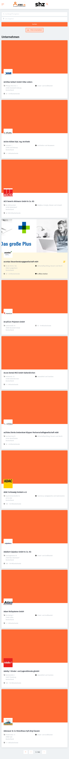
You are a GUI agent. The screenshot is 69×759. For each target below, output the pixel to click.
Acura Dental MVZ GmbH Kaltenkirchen (19, 373)
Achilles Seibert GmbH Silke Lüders (18, 82)
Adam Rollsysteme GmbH (14, 611)
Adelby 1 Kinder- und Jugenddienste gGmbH (21, 671)
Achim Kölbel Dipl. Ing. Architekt (17, 142)
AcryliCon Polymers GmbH (14, 322)
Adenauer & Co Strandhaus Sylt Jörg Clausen (22, 731)
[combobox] (34, 14)
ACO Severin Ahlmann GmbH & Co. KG (19, 201)
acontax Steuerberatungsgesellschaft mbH (21, 262)
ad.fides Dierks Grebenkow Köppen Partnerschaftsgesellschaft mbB (31, 432)
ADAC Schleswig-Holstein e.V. (15, 492)
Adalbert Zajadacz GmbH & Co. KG (17, 552)
